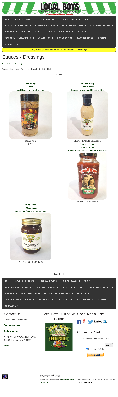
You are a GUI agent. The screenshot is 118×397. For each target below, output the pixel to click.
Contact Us (11, 331)
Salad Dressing (68, 49)
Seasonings (82, 49)
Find (95, 339)
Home (7, 345)
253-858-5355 (12, 325)
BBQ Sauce (36, 49)
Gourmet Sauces (51, 49)
